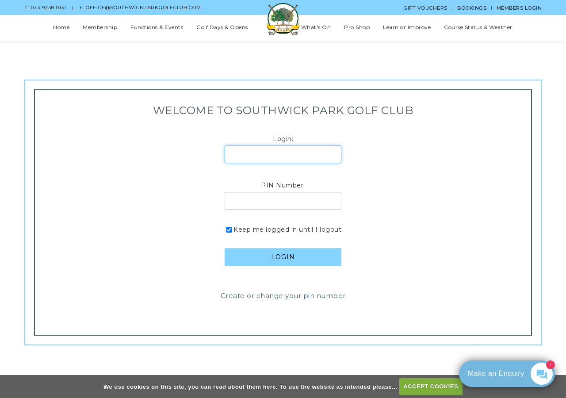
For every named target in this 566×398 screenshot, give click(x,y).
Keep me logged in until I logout (283, 229)
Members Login (519, 8)
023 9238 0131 (55, 7)
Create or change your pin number (283, 295)
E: (83, 7)
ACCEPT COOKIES (430, 386)
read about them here (244, 386)
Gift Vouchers (425, 8)
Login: (283, 139)
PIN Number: (283, 185)
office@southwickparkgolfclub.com (143, 7)
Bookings (471, 8)
